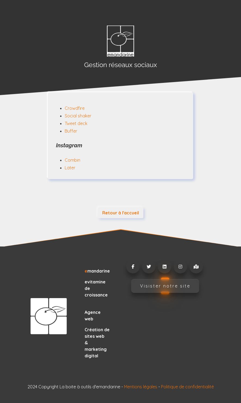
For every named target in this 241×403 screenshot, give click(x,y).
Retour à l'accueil (120, 212)
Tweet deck (76, 123)
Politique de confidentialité (187, 386)
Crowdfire (75, 108)
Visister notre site (165, 286)
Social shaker (78, 115)
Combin (72, 160)
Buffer (71, 131)
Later (70, 167)
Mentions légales (140, 386)
